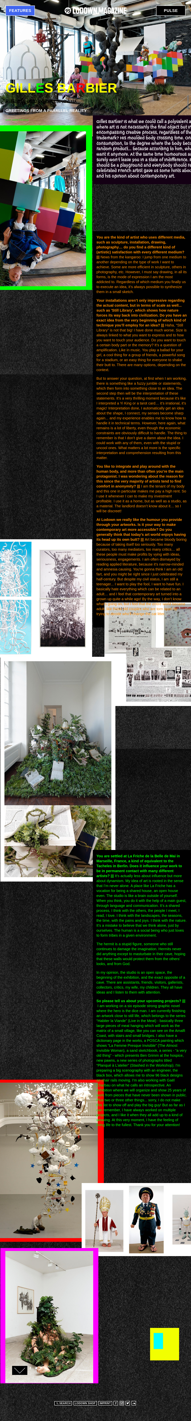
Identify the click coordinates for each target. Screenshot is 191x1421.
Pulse (171, 10)
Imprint (105, 1403)
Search (63, 1403)
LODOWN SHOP (85, 1403)
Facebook (30, 1368)
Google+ (42, 1368)
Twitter (36, 1368)
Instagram (122, 1403)
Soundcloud (134, 1403)
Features (20, 10)
